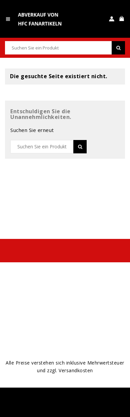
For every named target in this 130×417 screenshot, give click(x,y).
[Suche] (65, 47)
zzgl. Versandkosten (70, 370)
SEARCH (118, 47)
